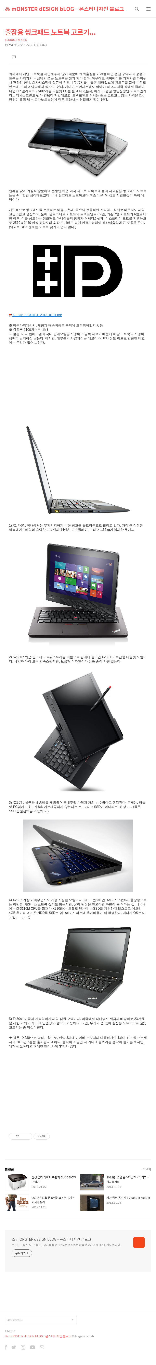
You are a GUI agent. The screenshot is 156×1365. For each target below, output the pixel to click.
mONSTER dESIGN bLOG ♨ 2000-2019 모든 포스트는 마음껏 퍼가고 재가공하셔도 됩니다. (66, 1245)
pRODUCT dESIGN (16, 40)
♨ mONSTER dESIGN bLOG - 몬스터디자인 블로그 (64, 9)
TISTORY (10, 1331)
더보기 (147, 1169)
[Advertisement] (78, 383)
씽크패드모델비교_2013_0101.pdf (35, 315)
